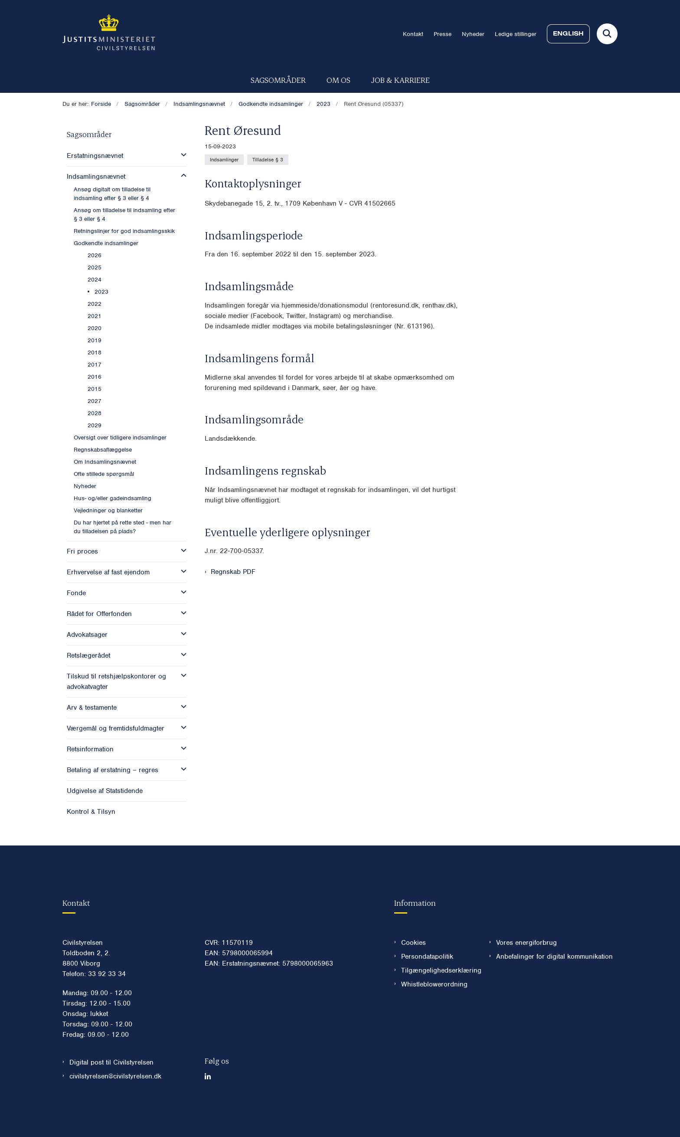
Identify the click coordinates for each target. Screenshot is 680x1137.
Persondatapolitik (427, 982)
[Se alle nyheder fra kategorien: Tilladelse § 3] (267, 159)
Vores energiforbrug (526, 968)
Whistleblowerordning (434, 1010)
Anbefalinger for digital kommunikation (554, 982)
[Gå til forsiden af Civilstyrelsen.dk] (108, 34)
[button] (181, 154)
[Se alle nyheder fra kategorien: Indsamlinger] (224, 159)
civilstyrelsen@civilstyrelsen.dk (115, 1102)
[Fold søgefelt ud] (607, 33)
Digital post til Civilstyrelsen (111, 1088)
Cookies (413, 968)
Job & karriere (400, 80)
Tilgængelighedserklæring (438, 996)
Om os (338, 80)
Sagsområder (278, 80)
